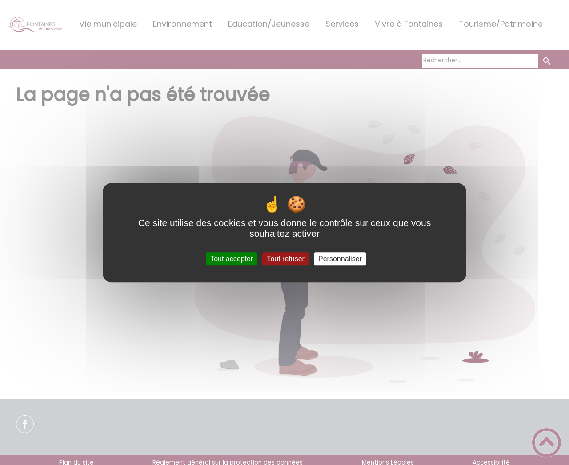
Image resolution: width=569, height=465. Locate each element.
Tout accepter (231, 259)
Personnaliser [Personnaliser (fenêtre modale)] (340, 259)
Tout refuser (285, 259)
